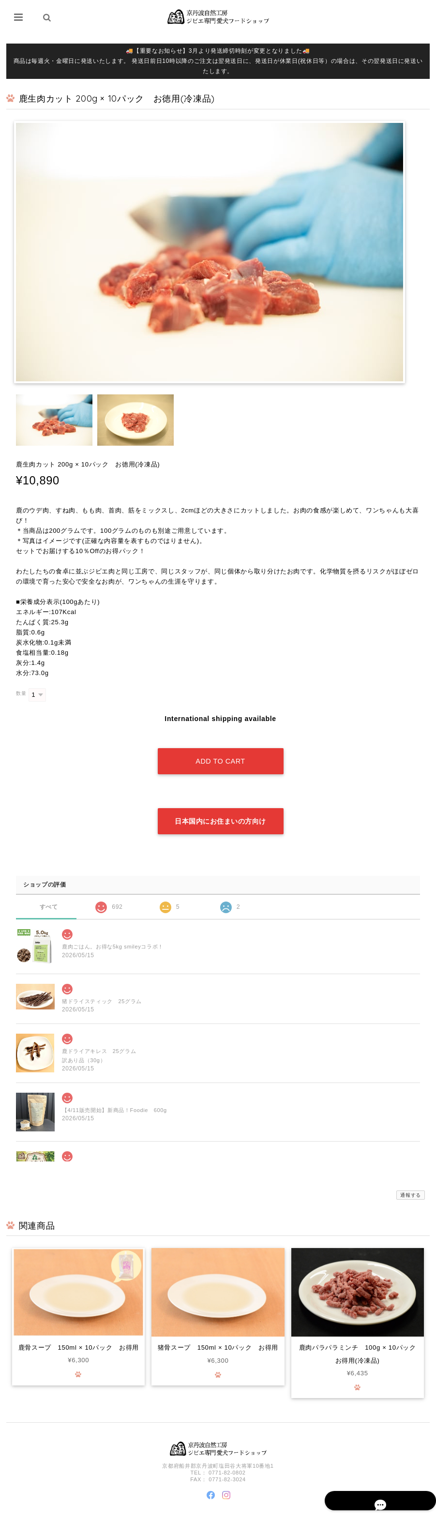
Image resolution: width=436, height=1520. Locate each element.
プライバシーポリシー (323, 1511)
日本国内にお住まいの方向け (220, 803)
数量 (21, 693)
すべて (49, 888)
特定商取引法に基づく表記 (385, 1511)
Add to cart (220, 752)
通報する (410, 1177)
